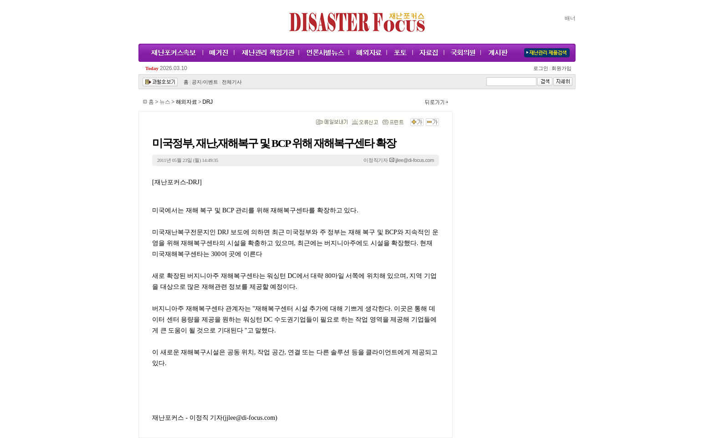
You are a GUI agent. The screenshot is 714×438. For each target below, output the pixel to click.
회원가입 (560, 68)
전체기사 (232, 82)
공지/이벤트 (205, 82)
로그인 (542, 68)
